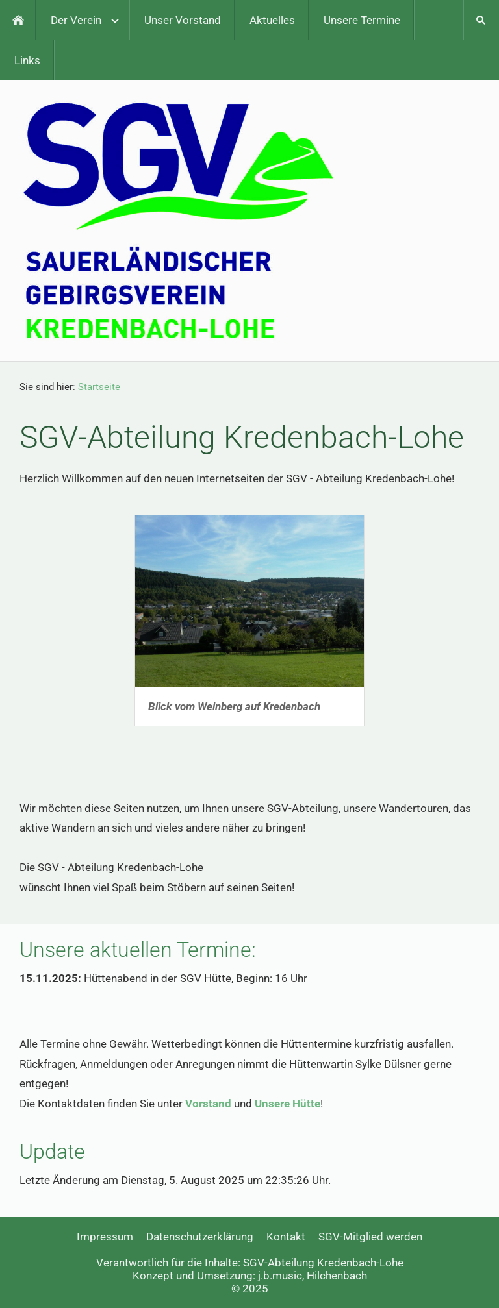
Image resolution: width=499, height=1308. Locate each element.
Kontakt (285, 1236)
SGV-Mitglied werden (370, 1236)
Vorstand (208, 1103)
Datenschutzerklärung (199, 1236)
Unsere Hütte (287, 1103)
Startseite (99, 387)
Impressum (105, 1236)
